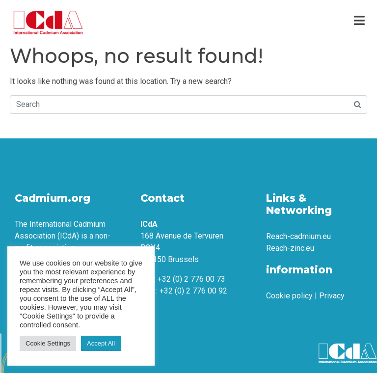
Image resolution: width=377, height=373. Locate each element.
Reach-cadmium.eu (298, 236)
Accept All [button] (101, 343)
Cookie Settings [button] (48, 343)
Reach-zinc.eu (290, 248)
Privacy (332, 295)
